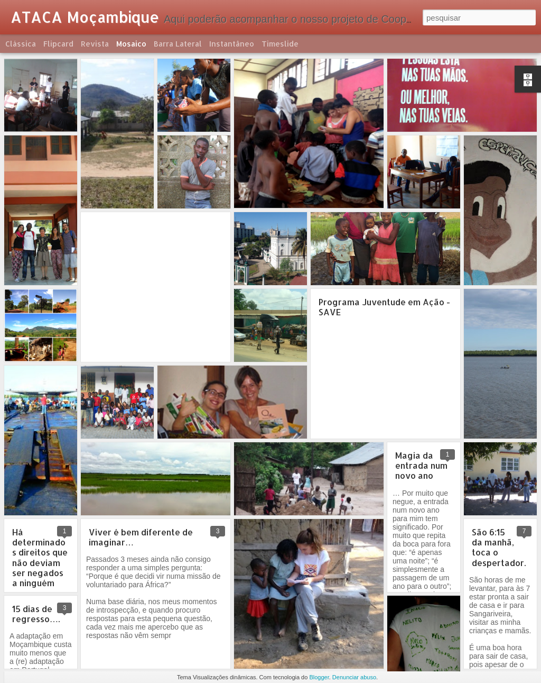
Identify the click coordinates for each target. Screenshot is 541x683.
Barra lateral (178, 43)
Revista (95, 43)
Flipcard (58, 43)
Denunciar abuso (354, 677)
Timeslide (280, 43)
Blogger (319, 677)
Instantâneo (231, 43)
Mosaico (131, 43)
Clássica (20, 43)
